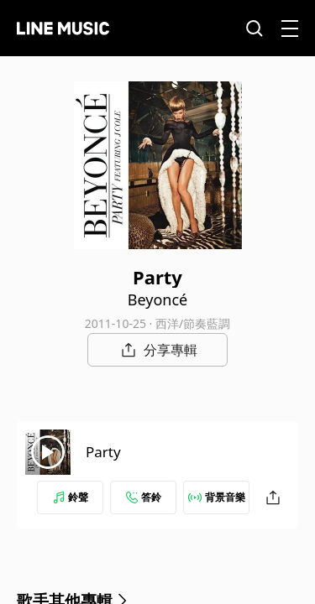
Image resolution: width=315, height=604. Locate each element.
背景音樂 (216, 497)
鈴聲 (70, 497)
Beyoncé (157, 299)
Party (103, 451)
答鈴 (143, 497)
